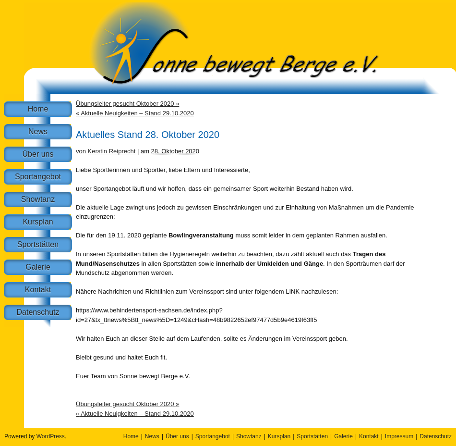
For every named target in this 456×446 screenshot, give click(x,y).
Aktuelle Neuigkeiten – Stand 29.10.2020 (135, 113)
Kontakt (38, 289)
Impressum (399, 436)
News (38, 131)
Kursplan (38, 222)
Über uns (38, 154)
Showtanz (38, 199)
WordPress (50, 436)
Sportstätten (38, 244)
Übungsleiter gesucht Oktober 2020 (127, 103)
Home (38, 109)
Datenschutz (38, 312)
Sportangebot (38, 177)
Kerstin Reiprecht (112, 151)
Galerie (37, 267)
